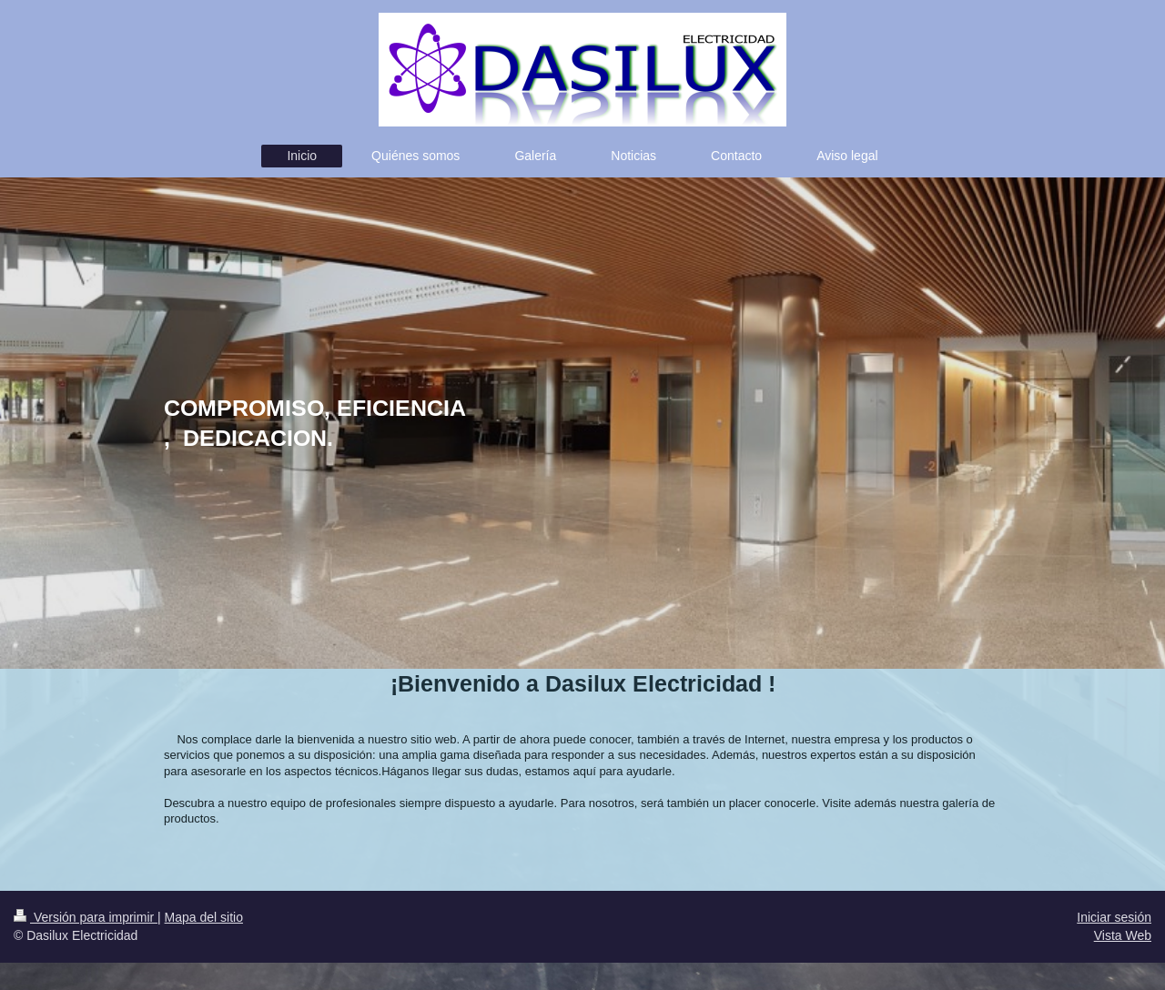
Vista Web (1122, 935)
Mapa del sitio (204, 917)
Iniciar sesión (1114, 917)
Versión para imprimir (85, 917)
